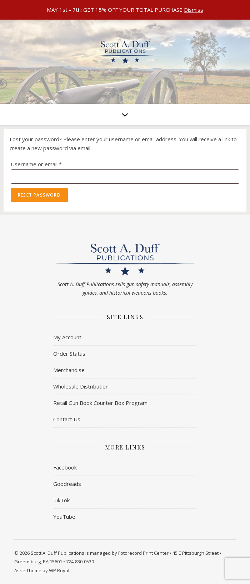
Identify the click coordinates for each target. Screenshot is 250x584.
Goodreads (67, 483)
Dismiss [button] (193, 9)
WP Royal (59, 570)
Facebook (65, 467)
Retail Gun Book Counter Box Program (100, 402)
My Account (67, 337)
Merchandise (69, 370)
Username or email (47, 163)
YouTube (64, 516)
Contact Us (66, 419)
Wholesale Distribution (81, 386)
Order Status (69, 353)
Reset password (39, 195)
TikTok (61, 500)
